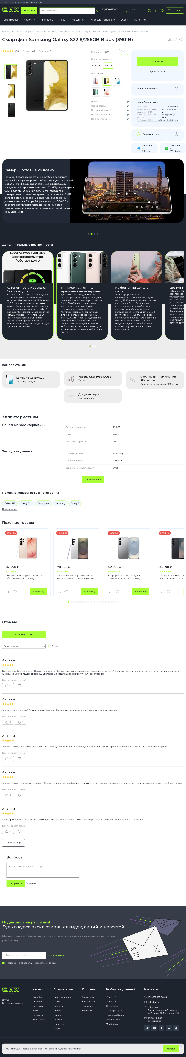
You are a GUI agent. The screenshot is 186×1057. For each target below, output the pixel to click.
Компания (89, 989)
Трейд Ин (59, 1024)
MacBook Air (112, 1024)
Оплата (29, 2)
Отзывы (12, 2)
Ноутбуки (29, 19)
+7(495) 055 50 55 (157, 997)
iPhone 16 (111, 1001)
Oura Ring (140, 19)
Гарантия (58, 1019)
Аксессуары (38, 1019)
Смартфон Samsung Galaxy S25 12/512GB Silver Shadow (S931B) (124, 577)
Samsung (60, 503)
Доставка (21, 2)
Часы (62, 19)
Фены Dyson (112, 1006)
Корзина (173, 10)
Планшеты (47, 19)
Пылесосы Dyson (115, 1015)
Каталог (38, 989)
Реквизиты (87, 1006)
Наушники (78, 19)
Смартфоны (11, 19)
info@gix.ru (154, 1002)
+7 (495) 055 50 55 (109, 9)
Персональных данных (44, 963)
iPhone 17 (111, 997)
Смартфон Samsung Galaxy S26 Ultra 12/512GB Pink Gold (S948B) (24, 577)
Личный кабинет (62, 997)
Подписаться (56, 955)
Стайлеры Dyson (114, 1010)
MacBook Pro (113, 1019)
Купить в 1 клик (157, 71)
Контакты (38, 2)
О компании (88, 997)
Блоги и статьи (89, 1001)
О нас (5, 2)
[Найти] (91, 11)
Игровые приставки (102, 19)
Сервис (57, 1015)
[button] (89, 234)
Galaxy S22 (9, 503)
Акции (57, 1028)
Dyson (124, 19)
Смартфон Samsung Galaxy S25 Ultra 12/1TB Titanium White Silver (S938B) (75, 577)
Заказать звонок (107, 12)
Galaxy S (75, 503)
